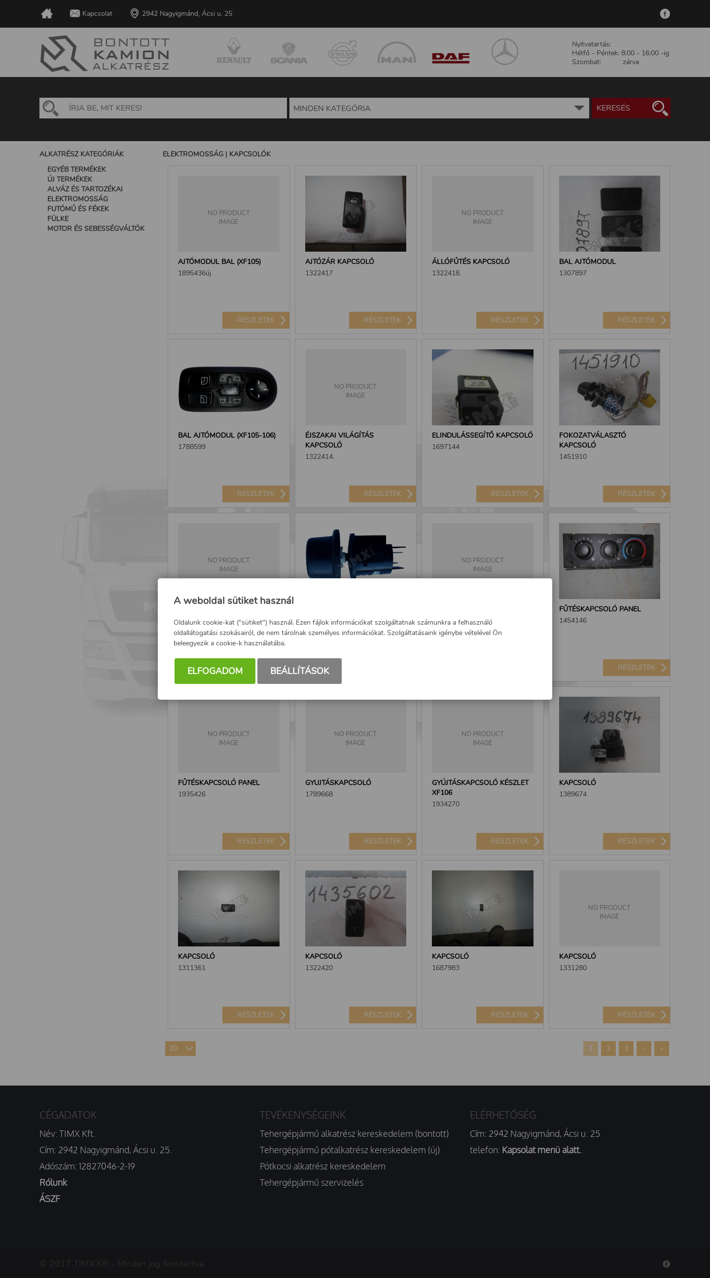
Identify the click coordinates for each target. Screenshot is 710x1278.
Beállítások (299, 671)
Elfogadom (215, 671)
